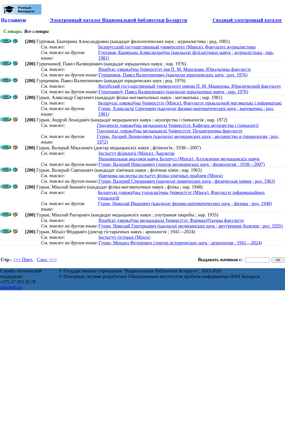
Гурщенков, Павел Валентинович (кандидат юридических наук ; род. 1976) (172, 74)
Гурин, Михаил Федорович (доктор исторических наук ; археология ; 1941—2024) (180, 242)
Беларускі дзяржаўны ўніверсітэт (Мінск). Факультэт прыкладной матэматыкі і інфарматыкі (190, 103)
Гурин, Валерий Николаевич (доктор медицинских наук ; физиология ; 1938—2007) (181, 164)
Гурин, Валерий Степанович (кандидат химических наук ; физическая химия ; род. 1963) (186, 181)
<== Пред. (23, 259)
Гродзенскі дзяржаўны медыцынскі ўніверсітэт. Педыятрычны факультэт (169, 130)
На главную (13, 20)
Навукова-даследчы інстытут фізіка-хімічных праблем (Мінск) (160, 175)
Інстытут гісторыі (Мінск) (124, 237)
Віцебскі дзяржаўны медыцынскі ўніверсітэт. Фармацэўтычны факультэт (171, 220)
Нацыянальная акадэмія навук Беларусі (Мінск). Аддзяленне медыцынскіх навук (178, 158)
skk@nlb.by (11, 287)
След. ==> (47, 259)
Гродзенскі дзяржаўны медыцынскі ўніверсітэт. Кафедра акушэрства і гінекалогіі (178, 125)
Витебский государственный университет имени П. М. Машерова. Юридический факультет (189, 86)
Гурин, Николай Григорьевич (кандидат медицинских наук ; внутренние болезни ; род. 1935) (190, 225)
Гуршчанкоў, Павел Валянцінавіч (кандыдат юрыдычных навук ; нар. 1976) (173, 91)
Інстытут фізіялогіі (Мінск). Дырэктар (136, 153)
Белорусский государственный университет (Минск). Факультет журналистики (176, 47)
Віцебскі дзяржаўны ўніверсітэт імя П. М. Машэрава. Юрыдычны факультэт (174, 69)
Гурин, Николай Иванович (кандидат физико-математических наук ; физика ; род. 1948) (185, 203)
